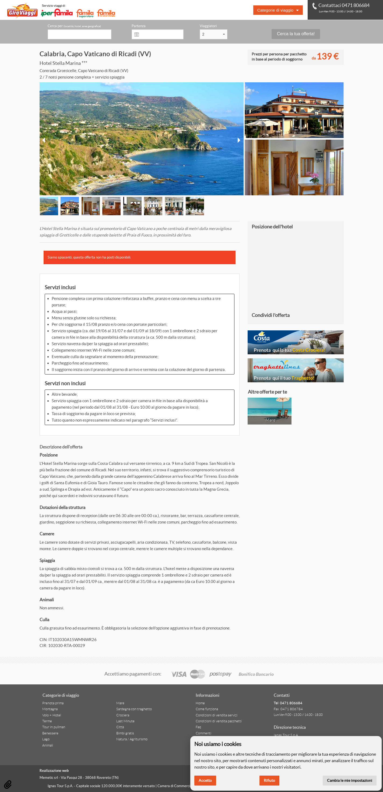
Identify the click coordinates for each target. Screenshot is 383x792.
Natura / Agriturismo (131, 739)
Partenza (139, 26)
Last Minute (125, 721)
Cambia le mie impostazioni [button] (349, 780)
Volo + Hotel (51, 715)
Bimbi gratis (125, 733)
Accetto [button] (205, 780)
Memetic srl (49, 778)
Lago (46, 739)
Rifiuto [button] (269, 780)
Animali (47, 745)
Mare (120, 703)
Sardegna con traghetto (134, 709)
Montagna (50, 709)
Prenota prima (53, 703)
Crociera (122, 715)
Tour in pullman (53, 727)
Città (120, 727)
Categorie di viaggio (275, 10)
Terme (47, 721)
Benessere (50, 733)
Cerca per (74, 26)
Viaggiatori (208, 26)
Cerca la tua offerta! (296, 33)
